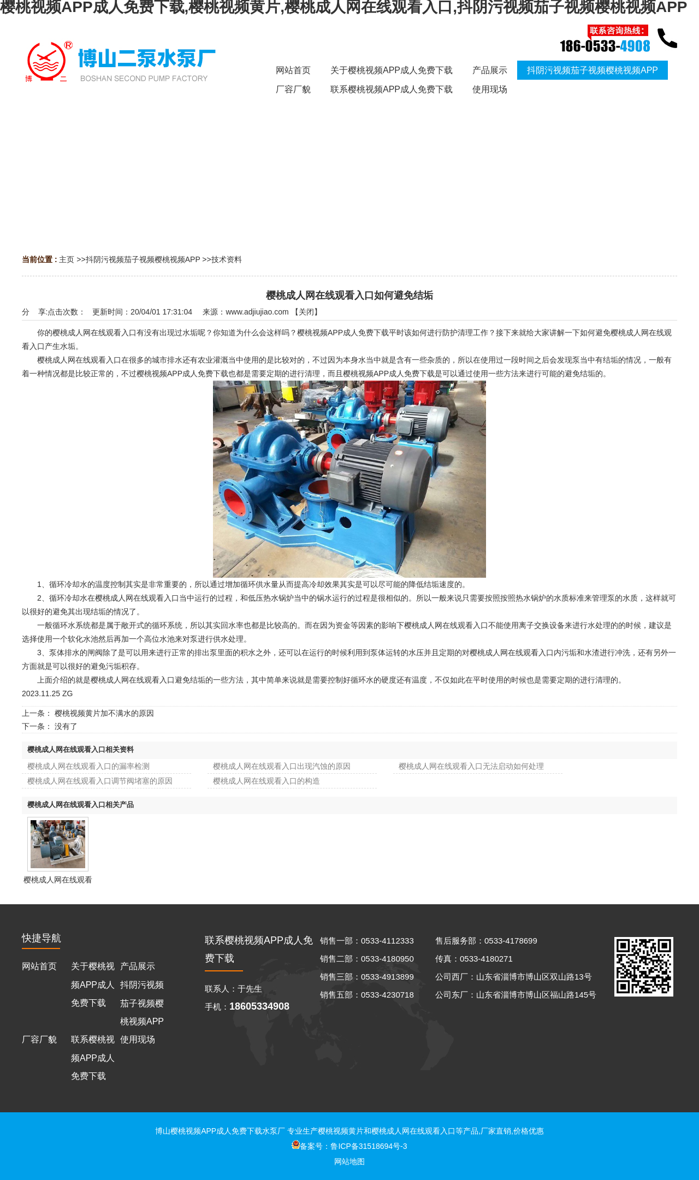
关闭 (306, 311)
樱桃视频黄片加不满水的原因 (104, 713)
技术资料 (226, 259)
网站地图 (349, 1161)
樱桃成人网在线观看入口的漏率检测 (88, 766)
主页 (66, 259)
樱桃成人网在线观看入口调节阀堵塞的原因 (100, 780)
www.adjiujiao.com (257, 311)
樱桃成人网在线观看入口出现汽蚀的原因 (282, 766)
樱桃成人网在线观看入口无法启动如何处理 (471, 766)
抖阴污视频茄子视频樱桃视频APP (143, 259)
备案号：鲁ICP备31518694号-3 (349, 1146)
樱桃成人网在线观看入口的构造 (266, 780)
